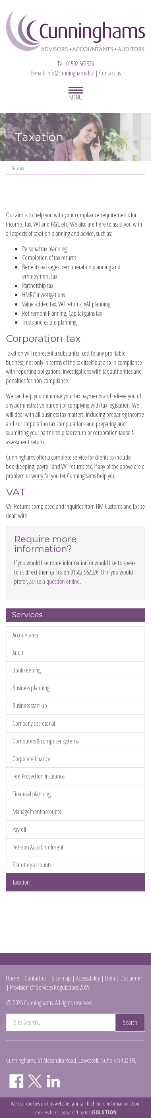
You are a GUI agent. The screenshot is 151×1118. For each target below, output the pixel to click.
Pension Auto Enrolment (38, 847)
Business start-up (29, 705)
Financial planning (31, 793)
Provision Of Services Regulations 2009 (49, 987)
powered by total (89, 1112)
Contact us (110, 73)
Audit (17, 652)
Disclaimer (131, 978)
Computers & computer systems (45, 741)
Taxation (21, 882)
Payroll (19, 829)
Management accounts (36, 811)
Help (110, 978)
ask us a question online (54, 581)
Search (130, 1022)
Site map (61, 978)
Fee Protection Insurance (38, 776)
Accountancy (25, 635)
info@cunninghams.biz (70, 73)
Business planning (31, 687)
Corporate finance (31, 758)
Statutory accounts (31, 864)
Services (18, 167)
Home (12, 978)
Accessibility (88, 978)
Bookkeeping (26, 670)
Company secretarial (33, 723)
